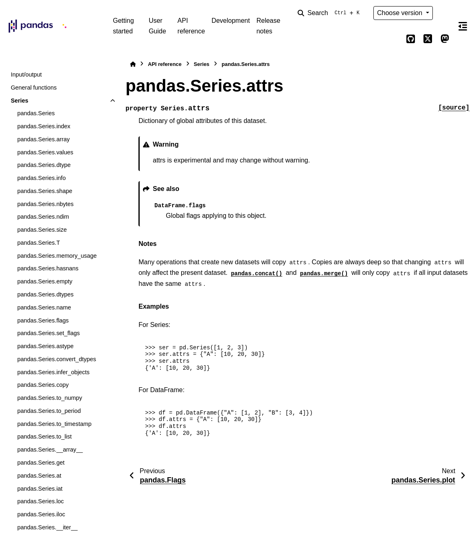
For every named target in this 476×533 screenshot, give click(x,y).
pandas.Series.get (40, 462)
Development (230, 20)
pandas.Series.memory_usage (57, 255)
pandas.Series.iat (39, 488)
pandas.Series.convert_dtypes (56, 359)
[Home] (133, 64)
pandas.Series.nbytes (45, 204)
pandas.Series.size (42, 229)
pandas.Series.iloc (41, 514)
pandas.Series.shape (44, 191)
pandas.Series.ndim (43, 216)
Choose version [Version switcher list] (400, 12)
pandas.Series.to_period (49, 411)
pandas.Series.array (43, 139)
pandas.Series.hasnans (47, 268)
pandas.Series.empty (44, 281)
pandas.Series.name (44, 307)
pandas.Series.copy (42, 385)
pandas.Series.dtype (43, 165)
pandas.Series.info (41, 178)
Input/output (26, 74)
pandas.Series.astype (45, 346)
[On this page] (462, 26)
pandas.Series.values (45, 152)
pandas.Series (36, 113)
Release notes (269, 26)
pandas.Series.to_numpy (49, 398)
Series (19, 100)
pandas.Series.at (39, 475)
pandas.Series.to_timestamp (54, 424)
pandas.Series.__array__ (50, 449)
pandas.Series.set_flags (48, 333)
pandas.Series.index (43, 126)
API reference (191, 26)
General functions (34, 87)
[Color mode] (445, 13)
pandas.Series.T (38, 242)
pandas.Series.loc (40, 501)
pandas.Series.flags (42, 320)
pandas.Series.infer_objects (53, 372)
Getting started (123, 26)
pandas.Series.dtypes (45, 294)
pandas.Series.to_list (44, 436)
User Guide (157, 26)
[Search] (330, 13)
